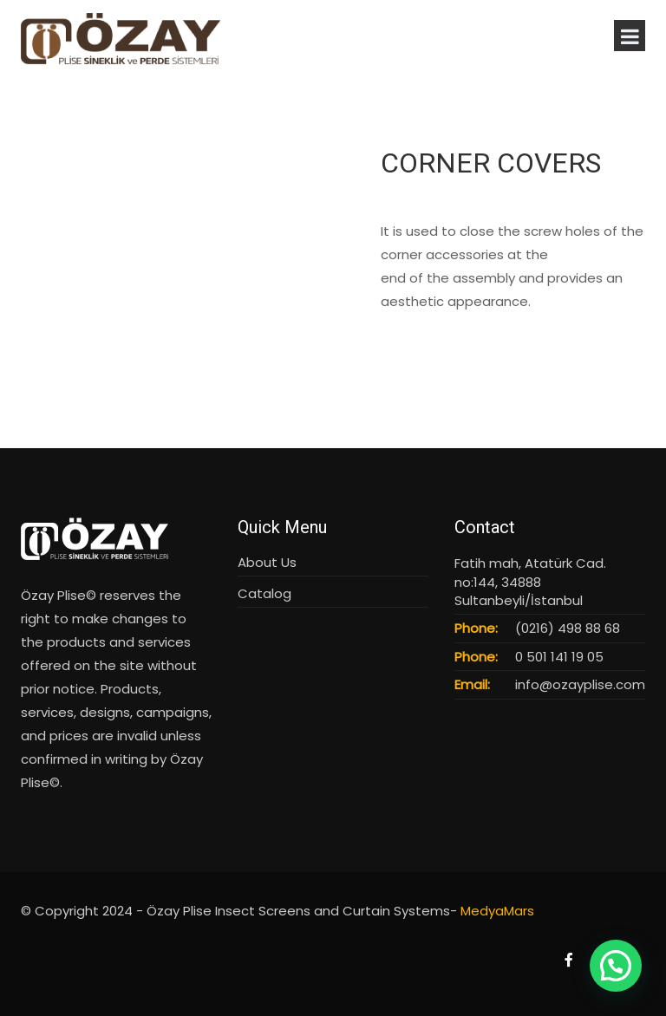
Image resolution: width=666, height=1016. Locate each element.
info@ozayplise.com (580, 684)
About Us (267, 562)
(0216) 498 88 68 (567, 628)
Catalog (264, 593)
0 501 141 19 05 (559, 657)
